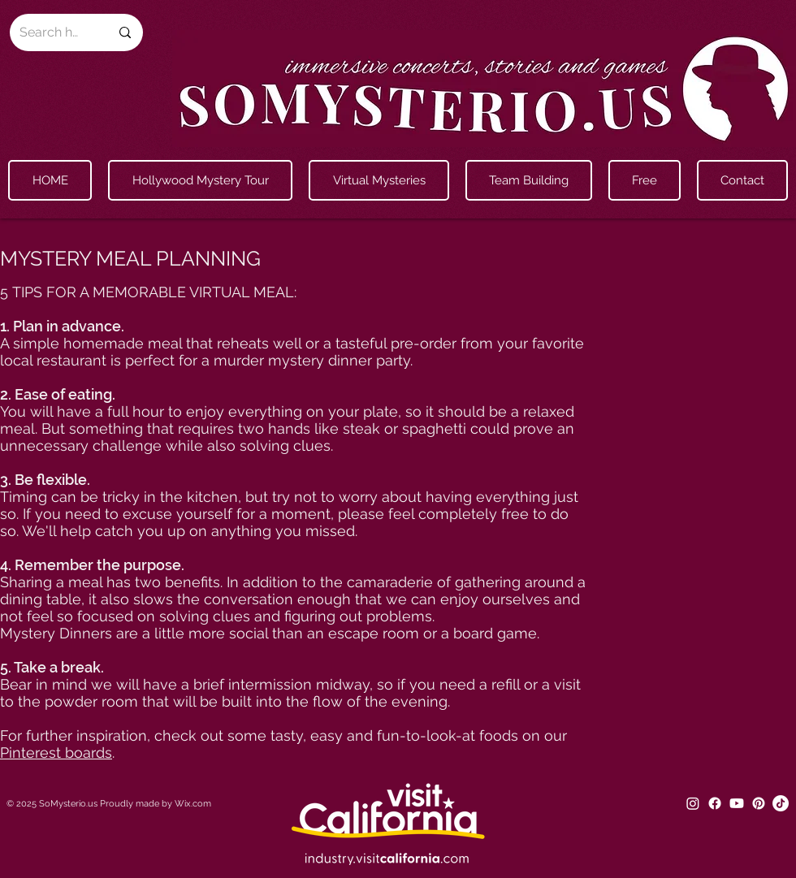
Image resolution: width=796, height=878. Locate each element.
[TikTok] (780, 803)
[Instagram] (693, 803)
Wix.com (193, 803)
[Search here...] (52, 32)
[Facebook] (715, 803)
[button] (379, 180)
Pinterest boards (56, 752)
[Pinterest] (759, 803)
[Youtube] (737, 803)
